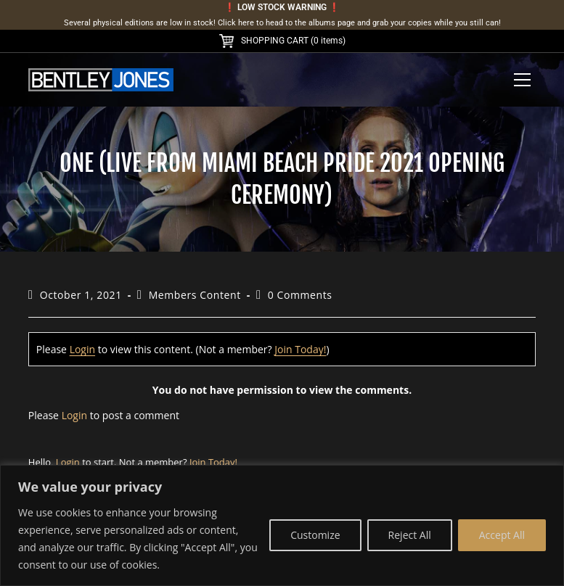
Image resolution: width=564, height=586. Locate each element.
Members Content (195, 295)
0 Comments (300, 295)
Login (82, 349)
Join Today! (300, 349)
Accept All (502, 535)
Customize (315, 535)
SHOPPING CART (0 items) (282, 41)
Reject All (409, 535)
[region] (282, 525)
